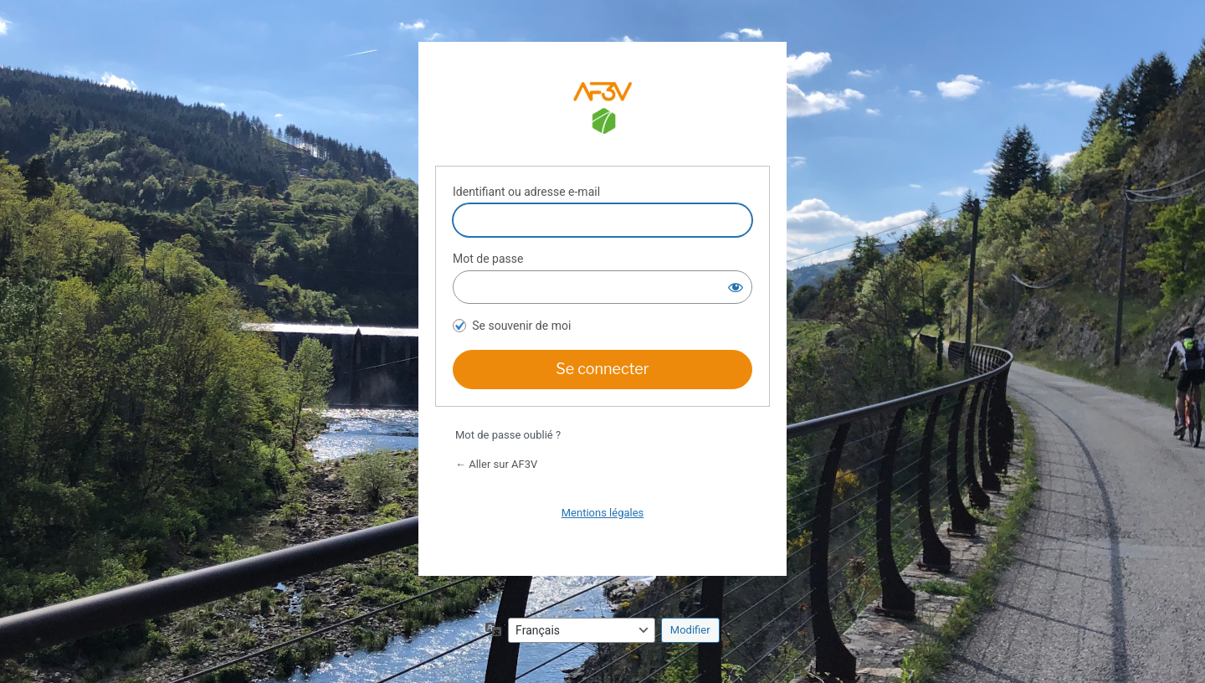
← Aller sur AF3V (496, 464)
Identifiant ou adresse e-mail (526, 191)
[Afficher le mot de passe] (735, 287)
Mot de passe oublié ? (508, 435)
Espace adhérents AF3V (602, 110)
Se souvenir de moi (521, 325)
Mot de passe (488, 258)
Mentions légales (602, 512)
